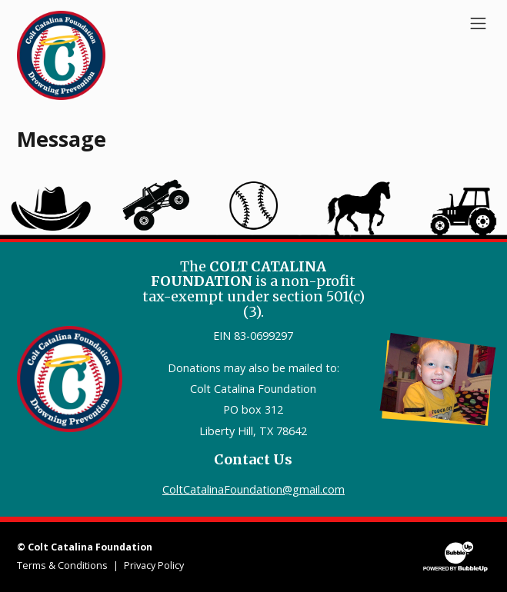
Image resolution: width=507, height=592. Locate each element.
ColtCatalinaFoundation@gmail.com (253, 489)
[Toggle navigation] (477, 23)
